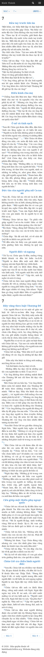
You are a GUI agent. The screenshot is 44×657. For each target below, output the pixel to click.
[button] (6, 11)
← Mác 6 (8, 635)
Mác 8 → (36, 635)
